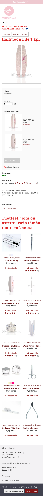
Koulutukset (21, 26)
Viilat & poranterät (20, 34)
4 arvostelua (32, 183)
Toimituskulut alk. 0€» (21, 2)
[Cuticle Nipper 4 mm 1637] (31, 419)
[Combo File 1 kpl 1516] (11, 296)
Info (18, 29)
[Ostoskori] (23, 29)
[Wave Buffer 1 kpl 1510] (31, 338)
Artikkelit (8, 29)
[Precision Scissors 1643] (31, 380)
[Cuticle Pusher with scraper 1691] (31, 253)
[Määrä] (8, 104)
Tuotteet (7, 26)
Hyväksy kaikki (31, 491)
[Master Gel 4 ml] (11, 380)
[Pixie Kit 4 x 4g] (11, 253)
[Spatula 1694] (31, 296)
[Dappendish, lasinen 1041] (11, 338)
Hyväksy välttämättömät (14, 491)
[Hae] (21, 22)
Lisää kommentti (9, 208)
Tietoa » (37, 487)
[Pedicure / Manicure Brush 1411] (11, 419)
